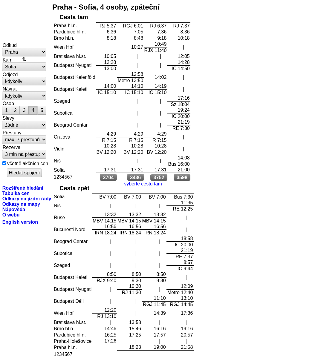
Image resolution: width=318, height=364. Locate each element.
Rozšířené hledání (22, 188)
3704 (108, 177)
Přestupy (12, 132)
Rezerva (12, 147)
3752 (159, 177)
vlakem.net (24, 21)
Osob (8, 103)
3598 (182, 177)
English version (20, 222)
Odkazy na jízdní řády (26, 198)
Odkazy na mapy (21, 204)
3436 (135, 177)
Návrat (10, 88)
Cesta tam (73, 17)
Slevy (8, 118)
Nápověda (13, 209)
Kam (8, 59)
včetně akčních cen (27, 163)
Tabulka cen (16, 193)
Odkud (10, 45)
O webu (11, 214)
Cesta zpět (74, 188)
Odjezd (10, 74)
